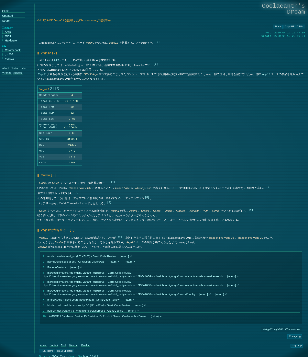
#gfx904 (278, 332)
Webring (73, 348)
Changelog (295, 339)
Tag (4, 45)
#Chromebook (292, 332)
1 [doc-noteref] (157, 41)
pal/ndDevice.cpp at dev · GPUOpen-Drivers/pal (75, 261)
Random (85, 348)
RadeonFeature (56, 267)
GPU (8, 36)
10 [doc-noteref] (119, 236)
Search (6, 20)
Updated (7, 15)
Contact (54, 348)
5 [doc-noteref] (268, 186)
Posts (5, 11)
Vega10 (42, 73)
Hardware (11, 40)
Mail (63, 348)
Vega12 (266, 73)
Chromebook (13, 50)
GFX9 (57, 59)
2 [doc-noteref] (155, 63)
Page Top (297, 348)
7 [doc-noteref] (119, 197)
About (43, 348)
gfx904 (9, 54)
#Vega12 (268, 332)
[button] (47, 354)
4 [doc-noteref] (113, 181)
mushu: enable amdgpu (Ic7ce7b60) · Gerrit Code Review (81, 256)
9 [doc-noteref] (109, 202)
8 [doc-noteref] (147, 197)
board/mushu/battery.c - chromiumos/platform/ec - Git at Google (85, 313)
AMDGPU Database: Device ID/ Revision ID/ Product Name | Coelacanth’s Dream (97, 319)
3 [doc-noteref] (57, 88)
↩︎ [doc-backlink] (131, 256)
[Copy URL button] (278, 27)
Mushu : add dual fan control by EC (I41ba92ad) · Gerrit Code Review (88, 307)
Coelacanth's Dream (283, 9)
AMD (8, 32)
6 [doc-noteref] (76, 191)
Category (7, 27)
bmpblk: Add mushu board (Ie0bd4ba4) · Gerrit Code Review (83, 301)
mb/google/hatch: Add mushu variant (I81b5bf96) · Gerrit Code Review (89, 273)
